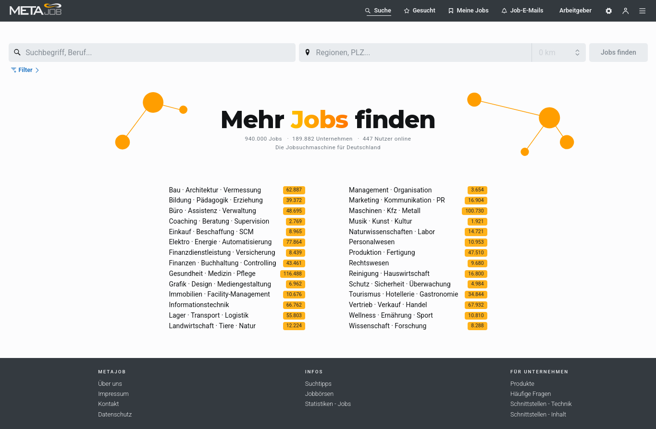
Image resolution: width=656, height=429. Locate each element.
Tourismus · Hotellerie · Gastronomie (403, 294)
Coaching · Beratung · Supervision (219, 221)
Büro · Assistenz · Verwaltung (212, 210)
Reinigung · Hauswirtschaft (389, 273)
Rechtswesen (369, 263)
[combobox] (152, 52)
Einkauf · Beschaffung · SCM (211, 232)
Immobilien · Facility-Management (219, 294)
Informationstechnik (199, 305)
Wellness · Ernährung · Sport (391, 315)
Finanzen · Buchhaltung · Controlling (222, 263)
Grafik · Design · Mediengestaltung (220, 284)
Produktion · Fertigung (382, 252)
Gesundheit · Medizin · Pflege (212, 273)
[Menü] (642, 11)
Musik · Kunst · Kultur (380, 221)
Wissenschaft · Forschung (387, 326)
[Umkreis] (559, 52)
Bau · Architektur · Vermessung (215, 190)
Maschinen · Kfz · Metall (385, 210)
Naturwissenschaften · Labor (392, 232)
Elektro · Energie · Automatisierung (220, 242)
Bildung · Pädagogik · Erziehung (216, 200)
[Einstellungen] (609, 11)
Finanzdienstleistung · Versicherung (222, 252)
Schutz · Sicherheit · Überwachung (400, 284)
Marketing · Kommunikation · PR (397, 200)
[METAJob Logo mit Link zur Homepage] (35, 10)
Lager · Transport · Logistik (208, 315)
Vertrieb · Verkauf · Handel (388, 305)
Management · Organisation (390, 190)
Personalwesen (372, 242)
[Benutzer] (625, 11)
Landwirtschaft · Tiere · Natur (212, 326)
